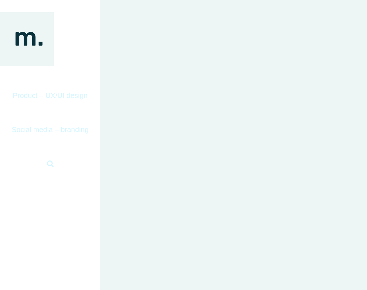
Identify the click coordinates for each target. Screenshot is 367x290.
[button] (50, 164)
